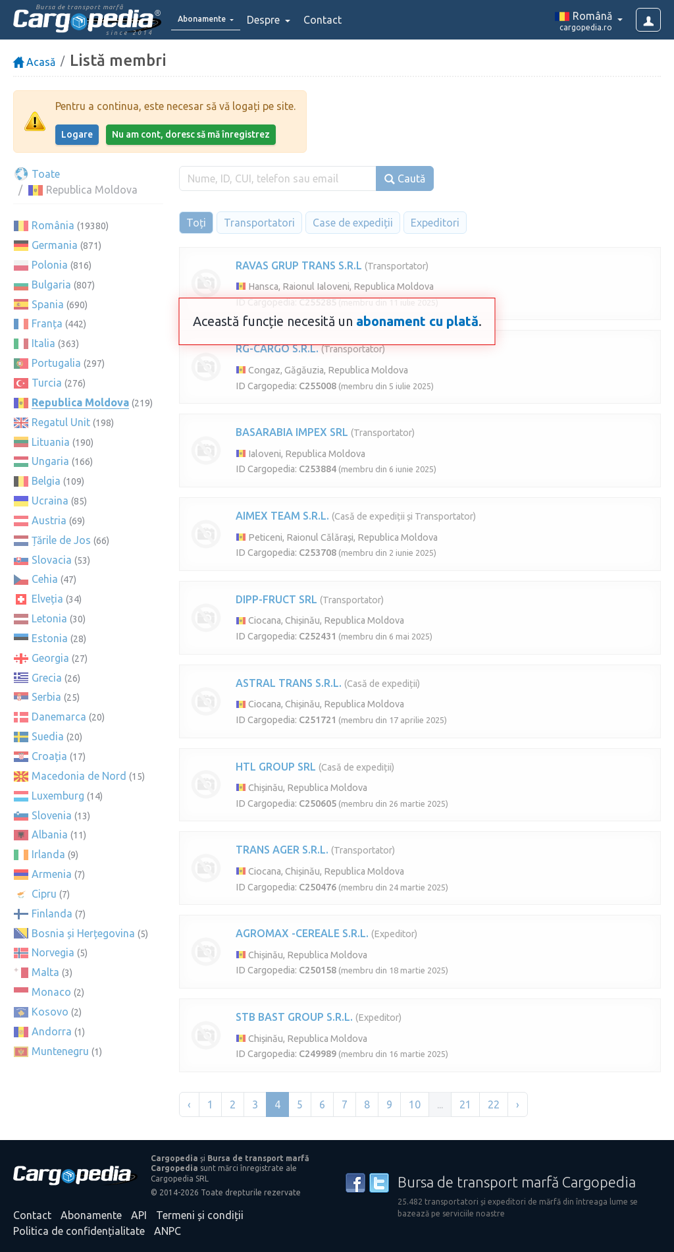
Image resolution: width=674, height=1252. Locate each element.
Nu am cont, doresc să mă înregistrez (191, 134)
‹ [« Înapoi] (189, 1104)
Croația (49, 756)
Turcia (47, 383)
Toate (36, 174)
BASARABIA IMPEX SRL (292, 432)
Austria (49, 520)
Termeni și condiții (200, 1215)
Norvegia (53, 952)
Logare (77, 134)
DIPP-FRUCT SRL (276, 599)
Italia (43, 343)
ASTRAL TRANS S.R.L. (289, 683)
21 (465, 1104)
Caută (404, 179)
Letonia (49, 618)
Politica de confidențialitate (79, 1231)
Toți (196, 223)
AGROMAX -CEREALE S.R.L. (302, 933)
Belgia (46, 481)
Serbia (46, 697)
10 (415, 1104)
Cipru (44, 894)
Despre (283, 20)
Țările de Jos (61, 540)
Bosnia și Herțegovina (83, 933)
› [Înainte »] (517, 1104)
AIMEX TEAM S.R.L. (282, 516)
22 (494, 1104)
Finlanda (52, 913)
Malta (45, 972)
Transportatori (259, 223)
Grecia (47, 678)
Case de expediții (353, 223)
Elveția (47, 599)
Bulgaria (51, 284)
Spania (48, 304)
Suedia (48, 736)
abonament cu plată (417, 321)
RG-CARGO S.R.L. (277, 348)
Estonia (50, 638)
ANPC (167, 1231)
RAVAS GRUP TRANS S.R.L (299, 265)
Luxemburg (58, 796)
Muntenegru (60, 1051)
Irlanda (48, 854)
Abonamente (91, 1215)
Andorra (52, 1031)
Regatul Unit (61, 422)
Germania (55, 245)
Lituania (51, 442)
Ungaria (50, 461)
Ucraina (50, 500)
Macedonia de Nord (79, 776)
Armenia (52, 874)
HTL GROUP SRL (276, 767)
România (53, 225)
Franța (47, 323)
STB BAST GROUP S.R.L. (294, 1017)
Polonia (50, 265)
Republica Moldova (80, 402)
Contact (341, 20)
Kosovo (50, 1012)
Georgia (50, 658)
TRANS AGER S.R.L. (282, 850)
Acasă (34, 62)
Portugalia (56, 363)
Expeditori (435, 223)
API (139, 1215)
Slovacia (52, 560)
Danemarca (59, 716)
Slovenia (52, 815)
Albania (50, 834)
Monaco (51, 992)
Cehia (45, 579)
